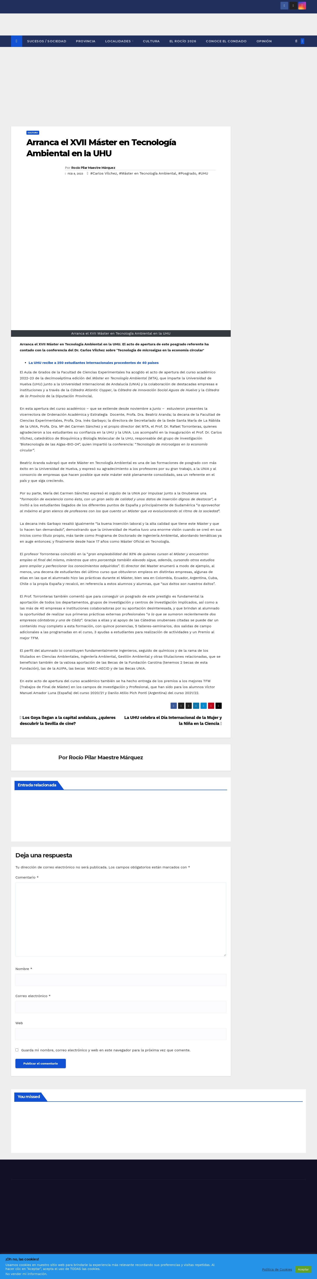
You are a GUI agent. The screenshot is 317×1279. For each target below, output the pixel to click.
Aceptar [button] (303, 1269)
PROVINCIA (86, 41)
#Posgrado (187, 173)
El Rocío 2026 (183, 41)
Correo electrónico (33, 996)
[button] (296, 41)
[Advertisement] (158, 80)
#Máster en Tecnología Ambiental (147, 173)
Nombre (23, 969)
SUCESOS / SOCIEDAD (46, 41)
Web (19, 1023)
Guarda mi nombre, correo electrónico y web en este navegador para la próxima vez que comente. (105, 1050)
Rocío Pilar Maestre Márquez (93, 168)
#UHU (203, 173)
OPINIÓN (264, 41)
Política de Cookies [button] (277, 1270)
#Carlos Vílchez (103, 173)
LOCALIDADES (118, 41)
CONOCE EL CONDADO (226, 41)
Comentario (27, 877)
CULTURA (151, 41)
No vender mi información (26, 1274)
